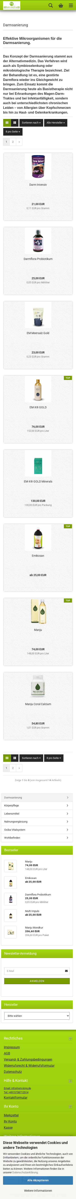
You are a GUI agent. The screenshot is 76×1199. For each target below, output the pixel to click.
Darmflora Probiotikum (38, 259)
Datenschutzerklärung (25, 1172)
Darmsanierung (13, 797)
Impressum (12, 1047)
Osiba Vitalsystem (14, 829)
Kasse (8, 1127)
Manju (38, 630)
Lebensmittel (11, 813)
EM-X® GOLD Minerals (38, 481)
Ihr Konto (10, 1121)
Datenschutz (13, 1072)
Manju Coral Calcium (38, 704)
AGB (7, 1053)
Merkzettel (11, 1115)
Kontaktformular (15, 1098)
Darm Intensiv (38, 184)
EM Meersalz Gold (38, 333)
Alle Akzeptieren (38, 1180)
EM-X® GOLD (38, 407)
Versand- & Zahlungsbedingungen (28, 1059)
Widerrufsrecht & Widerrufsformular (29, 1066)
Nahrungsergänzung (15, 821)
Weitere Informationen (38, 1190)
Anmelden (37, 981)
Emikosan (38, 555)
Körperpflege (11, 805)
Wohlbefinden (12, 837)
